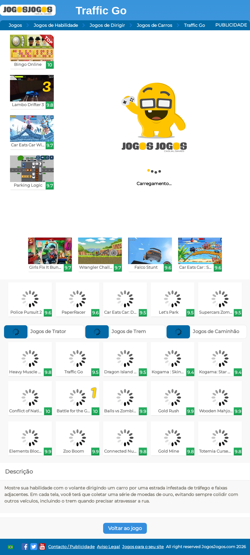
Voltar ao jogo (125, 528)
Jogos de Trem (115, 331)
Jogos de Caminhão (203, 331)
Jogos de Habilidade (56, 25)
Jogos (15, 25)
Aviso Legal (108, 546)
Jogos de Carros (154, 25)
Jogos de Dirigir (107, 25)
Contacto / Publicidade (71, 546)
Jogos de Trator (35, 331)
